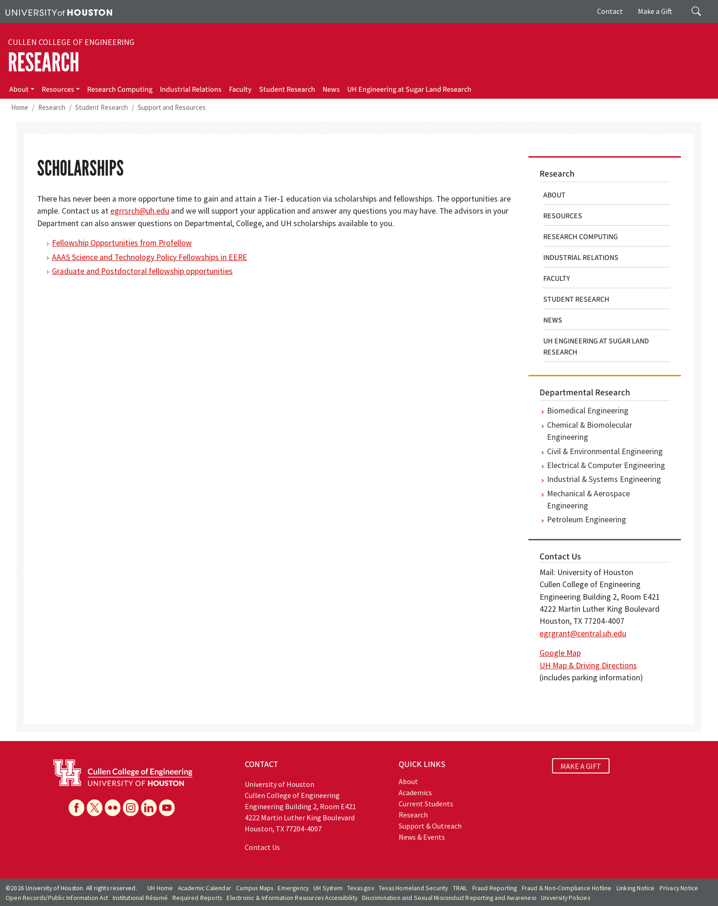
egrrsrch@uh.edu (139, 211)
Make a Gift (655, 11)
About (19, 89)
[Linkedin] (149, 807)
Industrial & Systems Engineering (604, 479)
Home (19, 107)
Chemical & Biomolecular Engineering (589, 431)
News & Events (422, 837)
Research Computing (119, 89)
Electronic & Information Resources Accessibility (292, 898)
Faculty (240, 89)
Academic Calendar (204, 888)
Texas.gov (360, 888)
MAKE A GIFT (580, 765)
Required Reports (197, 898)
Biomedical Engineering (588, 410)
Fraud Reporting (494, 888)
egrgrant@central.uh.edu (583, 633)
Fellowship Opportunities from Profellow (122, 243)
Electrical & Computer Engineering (606, 465)
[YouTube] (167, 807)
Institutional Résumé (140, 898)
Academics (415, 792)
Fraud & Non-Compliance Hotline (567, 888)
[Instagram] (131, 807)
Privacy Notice (679, 888)
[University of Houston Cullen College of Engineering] (122, 772)
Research (43, 62)
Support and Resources (172, 107)
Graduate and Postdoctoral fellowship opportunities (142, 271)
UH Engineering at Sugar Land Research (409, 89)
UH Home (160, 888)
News (331, 89)
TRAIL (460, 888)
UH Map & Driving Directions (588, 665)
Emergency (293, 888)
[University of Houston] (59, 11)
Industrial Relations (191, 89)
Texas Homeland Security (413, 888)
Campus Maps (254, 888)
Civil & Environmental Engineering (605, 451)
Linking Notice (635, 888)
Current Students (426, 803)
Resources (58, 89)
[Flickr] (113, 807)
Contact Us (262, 847)
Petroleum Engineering (586, 519)
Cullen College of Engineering (71, 42)
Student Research (287, 89)
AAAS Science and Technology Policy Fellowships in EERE (149, 257)
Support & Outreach (430, 825)
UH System (328, 888)
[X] (94, 807)
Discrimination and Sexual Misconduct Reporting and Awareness (449, 898)
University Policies (565, 898)
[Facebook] (76, 807)
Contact (610, 11)
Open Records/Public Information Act (57, 898)
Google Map (560, 653)
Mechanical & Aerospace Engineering (588, 499)
